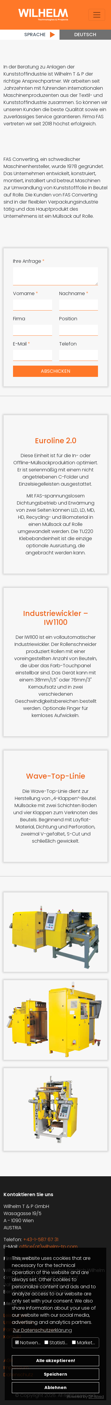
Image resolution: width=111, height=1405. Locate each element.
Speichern (55, 1374)
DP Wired (96, 1396)
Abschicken (55, 371)
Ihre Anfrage (29, 261)
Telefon (68, 343)
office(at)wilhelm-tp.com (48, 1246)
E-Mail (21, 343)
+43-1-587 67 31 (40, 1239)
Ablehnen (55, 1387)
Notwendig (29, 1342)
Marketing (85, 1342)
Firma (19, 318)
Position (68, 318)
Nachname (74, 293)
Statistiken (57, 1342)
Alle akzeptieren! (55, 1361)
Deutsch (85, 34)
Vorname (25, 293)
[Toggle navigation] (97, 15)
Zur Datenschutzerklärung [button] (42, 1330)
